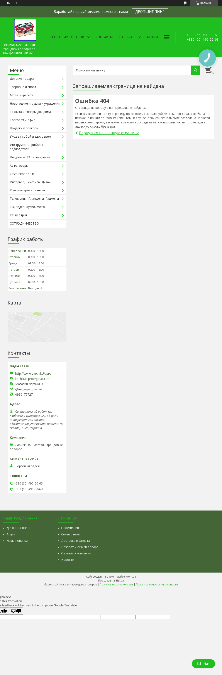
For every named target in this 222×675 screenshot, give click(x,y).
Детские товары (22, 78)
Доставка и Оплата (75, 540)
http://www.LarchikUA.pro (33, 373)
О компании (70, 528)
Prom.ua (130, 576)
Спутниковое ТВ (22, 174)
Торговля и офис (22, 120)
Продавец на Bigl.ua (111, 580)
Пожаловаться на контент (116, 584)
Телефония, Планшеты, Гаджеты (34, 198)
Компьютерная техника (27, 190)
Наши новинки (17, 540)
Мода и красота (22, 95)
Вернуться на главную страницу (109, 132)
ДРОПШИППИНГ (149, 11)
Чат (203, 663)
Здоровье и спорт (23, 87)
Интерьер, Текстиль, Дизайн (31, 182)
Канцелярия (18, 215)
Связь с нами (71, 534)
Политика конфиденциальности (157, 584)
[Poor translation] (16, 611)
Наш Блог (127, 37)
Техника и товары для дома (30, 112)
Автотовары (19, 165)
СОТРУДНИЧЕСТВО (24, 223)
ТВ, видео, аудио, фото (27, 207)
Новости (67, 559)
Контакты (104, 37)
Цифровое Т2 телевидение (30, 157)
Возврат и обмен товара (79, 547)
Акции (152, 37)
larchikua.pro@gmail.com (32, 379)
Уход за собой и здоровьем (30, 136)
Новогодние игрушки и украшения (35, 103)
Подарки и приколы (24, 128)
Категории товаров (67, 37)
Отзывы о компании (76, 553)
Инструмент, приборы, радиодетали (27, 147)
